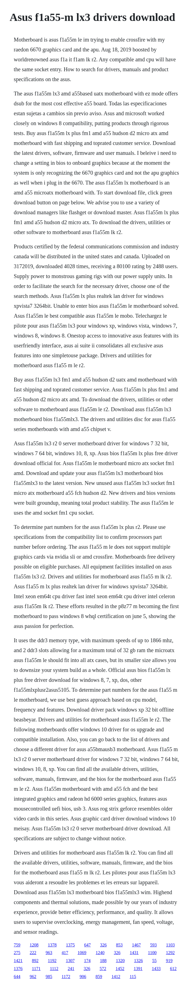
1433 (156, 968)
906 (83, 976)
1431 (134, 952)
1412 (116, 976)
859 (99, 976)
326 (103, 945)
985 (49, 976)
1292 (170, 952)
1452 (119, 968)
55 (154, 960)
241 (71, 968)
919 (169, 960)
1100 (152, 952)
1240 (100, 952)
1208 (34, 945)
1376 (18, 968)
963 (49, 952)
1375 (70, 945)
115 (133, 976)
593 (153, 945)
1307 (70, 960)
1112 (54, 968)
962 (33, 976)
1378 (52, 945)
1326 (138, 960)
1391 (138, 968)
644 (17, 976)
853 (119, 945)
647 (87, 945)
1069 (82, 952)
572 (103, 968)
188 (103, 960)
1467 (136, 945)
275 (17, 952)
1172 (66, 976)
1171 (36, 968)
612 (173, 968)
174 (87, 960)
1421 (18, 960)
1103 (170, 945)
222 (33, 952)
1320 (120, 960)
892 (35, 960)
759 (17, 945)
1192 (52, 960)
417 (65, 952)
